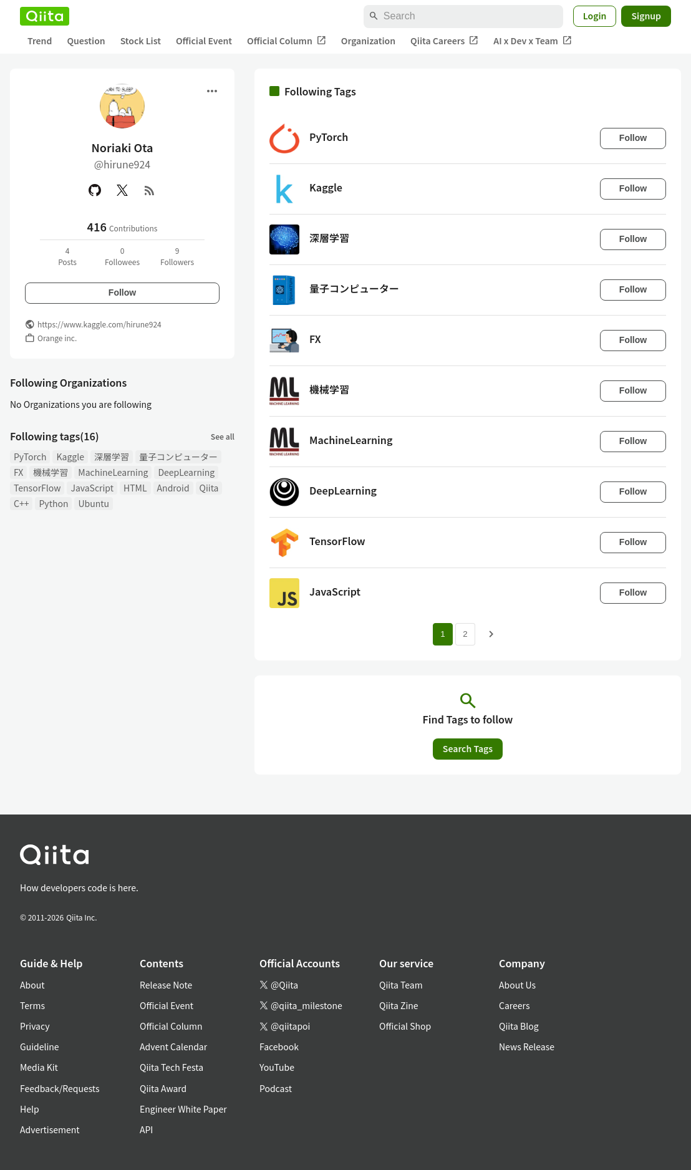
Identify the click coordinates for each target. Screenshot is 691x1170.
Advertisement (50, 1129)
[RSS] (149, 190)
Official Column (286, 40)
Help (29, 1109)
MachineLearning (113, 472)
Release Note (166, 985)
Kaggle (70, 456)
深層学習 (111, 456)
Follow (122, 292)
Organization (368, 40)
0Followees (122, 256)
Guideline (39, 1046)
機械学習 (50, 472)
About (32, 985)
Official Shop (405, 1026)
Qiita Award (163, 1088)
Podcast (275, 1088)
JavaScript (92, 487)
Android (173, 487)
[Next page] (491, 634)
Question (86, 40)
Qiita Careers (444, 40)
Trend (39, 40)
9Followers (177, 256)
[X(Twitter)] (122, 190)
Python (53, 503)
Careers (514, 1005)
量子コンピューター (178, 456)
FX (18, 472)
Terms (32, 1005)
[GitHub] (95, 190)
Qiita (209, 487)
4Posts (67, 256)
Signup (646, 15)
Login (595, 15)
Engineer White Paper (183, 1109)
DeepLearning (186, 472)
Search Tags (468, 748)
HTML (135, 487)
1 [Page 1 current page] (442, 634)
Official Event (204, 40)
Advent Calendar (173, 1046)
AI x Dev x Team (532, 40)
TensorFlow (37, 487)
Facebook (279, 1046)
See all (222, 436)
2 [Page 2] (465, 634)
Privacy (34, 1026)
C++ (21, 503)
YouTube (276, 1067)
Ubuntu (93, 503)
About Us (517, 985)
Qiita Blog (519, 1026)
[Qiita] (44, 16)
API (146, 1129)
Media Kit (39, 1067)
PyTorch (30, 456)
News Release (526, 1046)
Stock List (140, 40)
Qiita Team (401, 985)
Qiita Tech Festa (171, 1067)
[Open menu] (212, 91)
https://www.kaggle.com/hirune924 (99, 324)
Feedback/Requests (60, 1088)
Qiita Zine (398, 1005)
